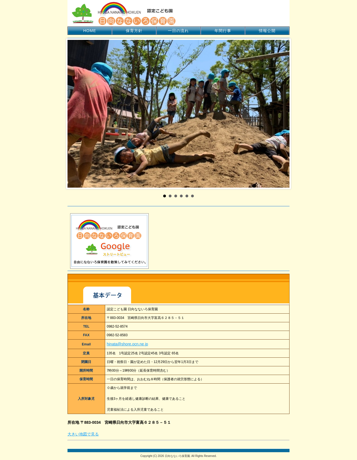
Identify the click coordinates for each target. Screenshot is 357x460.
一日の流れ (178, 30)
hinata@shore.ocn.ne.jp (127, 344)
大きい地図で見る (83, 434)
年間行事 (222, 30)
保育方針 (134, 30)
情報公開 (267, 30)
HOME (89, 30)
